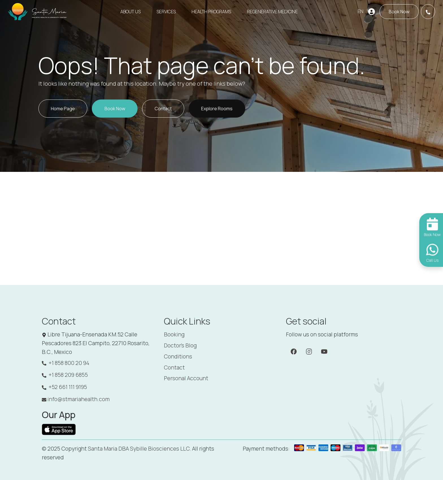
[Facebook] (293, 351)
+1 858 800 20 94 (65, 363)
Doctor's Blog (180, 345)
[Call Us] (428, 11)
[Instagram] (308, 351)
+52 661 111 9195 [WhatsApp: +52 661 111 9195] (64, 387)
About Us (130, 11)
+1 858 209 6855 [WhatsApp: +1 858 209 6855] (65, 375)
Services (166, 11)
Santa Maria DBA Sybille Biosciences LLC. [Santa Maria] (139, 448)
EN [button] (360, 11)
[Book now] (399, 11)
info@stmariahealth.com (76, 399)
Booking (174, 334)
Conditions (178, 356)
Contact (174, 367)
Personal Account (186, 378)
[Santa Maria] (37, 12)
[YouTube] (324, 351)
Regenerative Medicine (272, 11)
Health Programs (211, 11)
